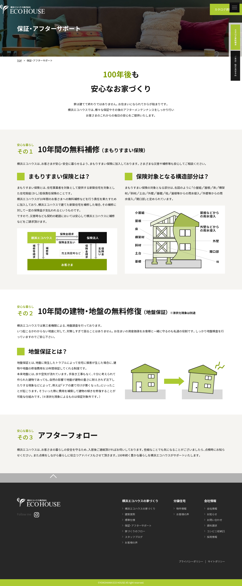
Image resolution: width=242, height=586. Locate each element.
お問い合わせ (214, 520)
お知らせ (211, 514)
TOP (19, 60)
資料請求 (211, 525)
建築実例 (128, 514)
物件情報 (180, 508)
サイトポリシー (216, 561)
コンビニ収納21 (215, 531)
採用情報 (211, 537)
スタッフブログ (132, 537)
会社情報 (211, 508)
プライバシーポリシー (191, 561)
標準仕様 (128, 520)
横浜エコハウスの (139, 508)
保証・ (137, 525)
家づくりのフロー (134, 531)
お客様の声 (130, 542)
